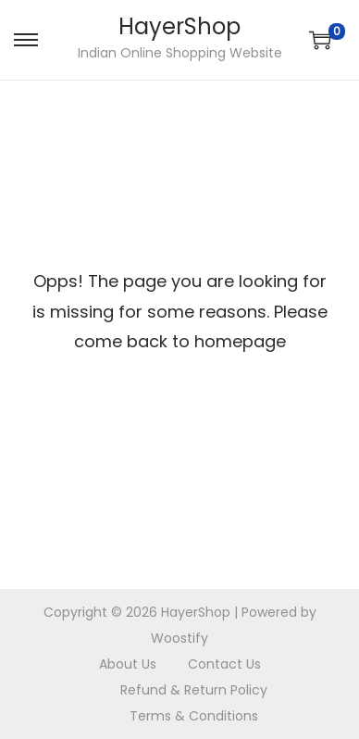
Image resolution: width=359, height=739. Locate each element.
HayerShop (179, 26)
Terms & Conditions (194, 716)
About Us (127, 664)
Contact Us (224, 664)
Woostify (179, 638)
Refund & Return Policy (193, 690)
